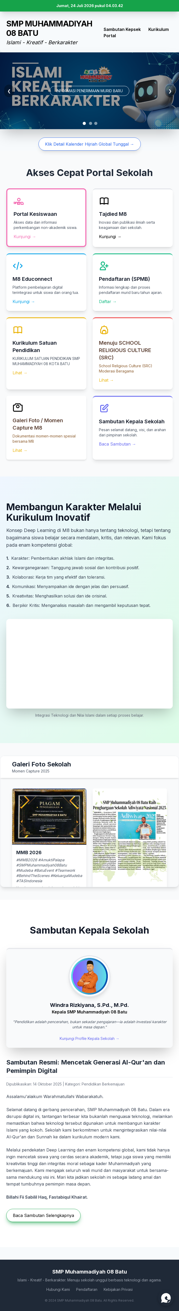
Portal (110, 35)
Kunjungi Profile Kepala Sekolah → (89, 1038)
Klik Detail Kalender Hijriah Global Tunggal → (89, 144)
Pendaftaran (86, 1289)
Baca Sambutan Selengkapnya (43, 1215)
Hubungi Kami (58, 1289)
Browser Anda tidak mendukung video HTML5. (89, 663)
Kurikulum (158, 29)
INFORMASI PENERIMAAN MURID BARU (89, 91)
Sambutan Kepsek (122, 29)
